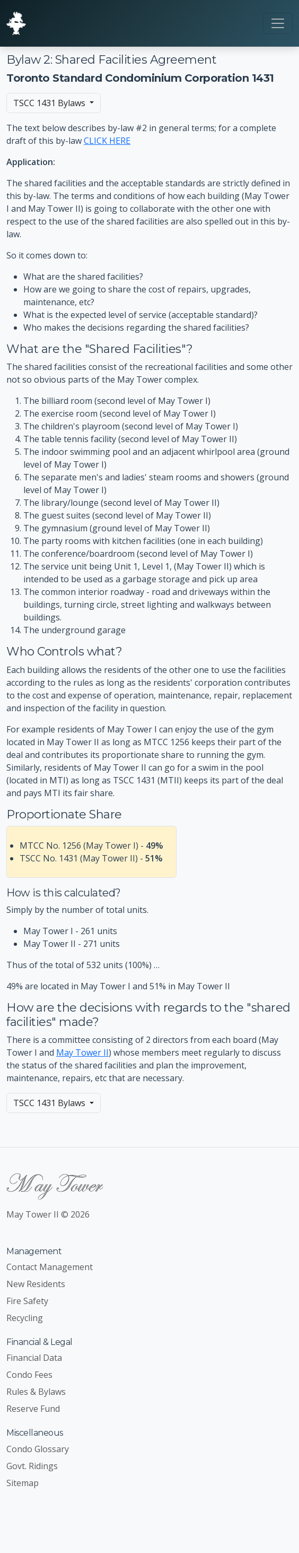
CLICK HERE (107, 140)
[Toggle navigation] (278, 23)
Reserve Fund (33, 1408)
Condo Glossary (37, 1449)
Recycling (24, 1318)
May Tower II (82, 1052)
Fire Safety (27, 1301)
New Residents (35, 1284)
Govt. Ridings (32, 1466)
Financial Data (34, 1358)
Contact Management (49, 1267)
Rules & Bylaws (36, 1391)
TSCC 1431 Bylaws (50, 103)
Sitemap (22, 1483)
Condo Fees (29, 1375)
